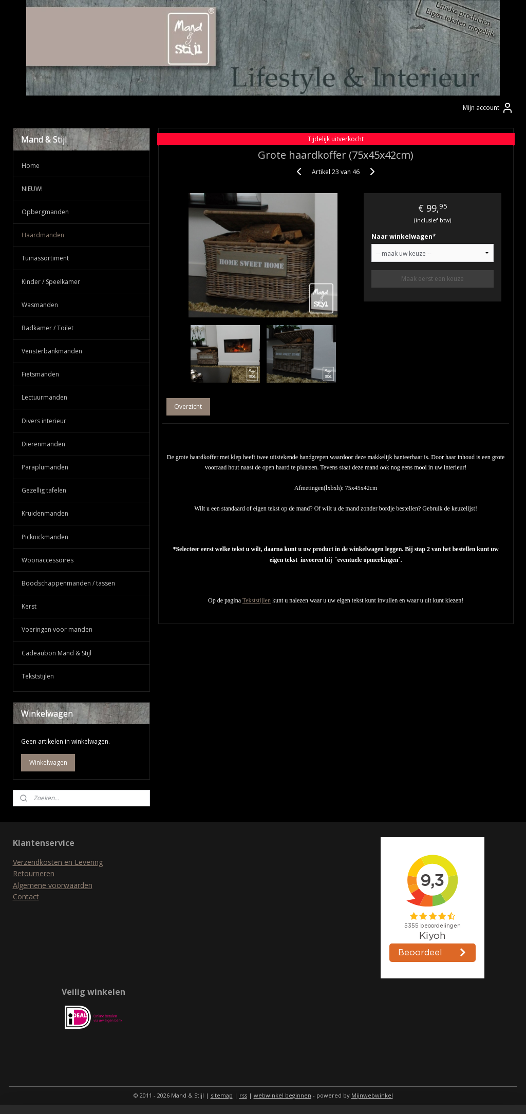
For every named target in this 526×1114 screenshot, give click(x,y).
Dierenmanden (43, 444)
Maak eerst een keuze (432, 279)
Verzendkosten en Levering (58, 862)
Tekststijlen (256, 600)
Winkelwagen (48, 762)
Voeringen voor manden (57, 629)
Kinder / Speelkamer (51, 281)
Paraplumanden (45, 467)
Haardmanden (43, 235)
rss (243, 1095)
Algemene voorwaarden (52, 885)
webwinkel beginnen (282, 1095)
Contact (26, 896)
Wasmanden (40, 304)
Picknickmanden (45, 537)
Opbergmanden (45, 211)
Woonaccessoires (47, 560)
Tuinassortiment (45, 258)
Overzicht (188, 407)
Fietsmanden (40, 374)
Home (31, 165)
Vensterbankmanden (52, 351)
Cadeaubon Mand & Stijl (56, 653)
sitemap (222, 1095)
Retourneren (33, 873)
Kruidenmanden (45, 513)
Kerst (29, 606)
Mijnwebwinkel (372, 1095)
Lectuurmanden (44, 397)
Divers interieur (44, 421)
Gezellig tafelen (44, 490)
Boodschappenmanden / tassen (68, 583)
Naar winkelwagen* (403, 237)
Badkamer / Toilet (47, 328)
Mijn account (488, 108)
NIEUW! (32, 188)
